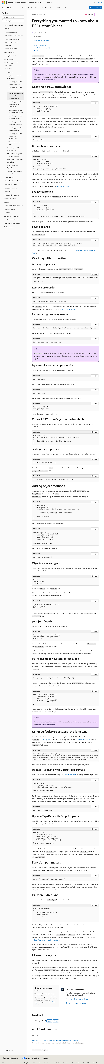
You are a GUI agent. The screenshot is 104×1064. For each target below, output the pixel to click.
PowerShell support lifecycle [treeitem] (12, 223)
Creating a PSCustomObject (42, 40)
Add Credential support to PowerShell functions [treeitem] (15, 155)
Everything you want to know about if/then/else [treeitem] (16, 111)
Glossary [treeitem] (7, 191)
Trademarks (79, 1063)
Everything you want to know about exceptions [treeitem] (15, 123)
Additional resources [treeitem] (11, 188)
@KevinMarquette (86, 74)
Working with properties (41, 43)
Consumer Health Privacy (54, 1063)
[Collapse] (24, 13)
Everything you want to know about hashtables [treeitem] (15, 89)
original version (41, 74)
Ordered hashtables (64, 186)
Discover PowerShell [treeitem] (11, 49)
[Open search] (95, 2)
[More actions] (97, 14)
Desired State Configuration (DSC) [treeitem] (14, 205)
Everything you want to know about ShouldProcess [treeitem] (15, 136)
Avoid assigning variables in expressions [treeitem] (15, 161)
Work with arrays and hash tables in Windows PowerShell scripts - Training (55, 1040)
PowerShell (42, 14)
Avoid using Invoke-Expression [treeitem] (13, 167)
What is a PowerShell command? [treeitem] (11, 44)
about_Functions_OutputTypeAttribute (46, 940)
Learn (34, 14)
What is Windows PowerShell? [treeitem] (14, 36)
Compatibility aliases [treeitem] (11, 184)
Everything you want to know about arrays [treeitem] (15, 83)
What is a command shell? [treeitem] (13, 39)
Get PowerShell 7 (95, 8)
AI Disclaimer (5, 1063)
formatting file (44, 739)
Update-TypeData (70, 775)
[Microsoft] (3, 2)
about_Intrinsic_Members (68, 309)
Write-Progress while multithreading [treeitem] (13, 149)
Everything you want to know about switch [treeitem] (15, 117)
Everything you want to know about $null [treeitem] (15, 129)
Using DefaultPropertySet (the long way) (46, 48)
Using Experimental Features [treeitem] (13, 181)
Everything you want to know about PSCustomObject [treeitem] (16, 96)
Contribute (34, 1063)
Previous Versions (17, 1063)
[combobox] (13, 17)
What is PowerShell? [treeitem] (11, 32)
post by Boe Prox (83, 739)
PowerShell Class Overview (45, 725)
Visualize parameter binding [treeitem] (14, 143)
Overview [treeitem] (10, 72)
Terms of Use (70, 1063)
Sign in (100, 2)
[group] (65, 280)
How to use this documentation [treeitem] (13, 25)
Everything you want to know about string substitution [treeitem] (15, 104)
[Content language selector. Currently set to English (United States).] (10, 1058)
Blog (25, 1063)
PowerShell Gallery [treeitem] (9, 209)
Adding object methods (41, 45)
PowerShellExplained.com (44, 80)
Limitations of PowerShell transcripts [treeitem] (14, 172)
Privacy (41, 1063)
